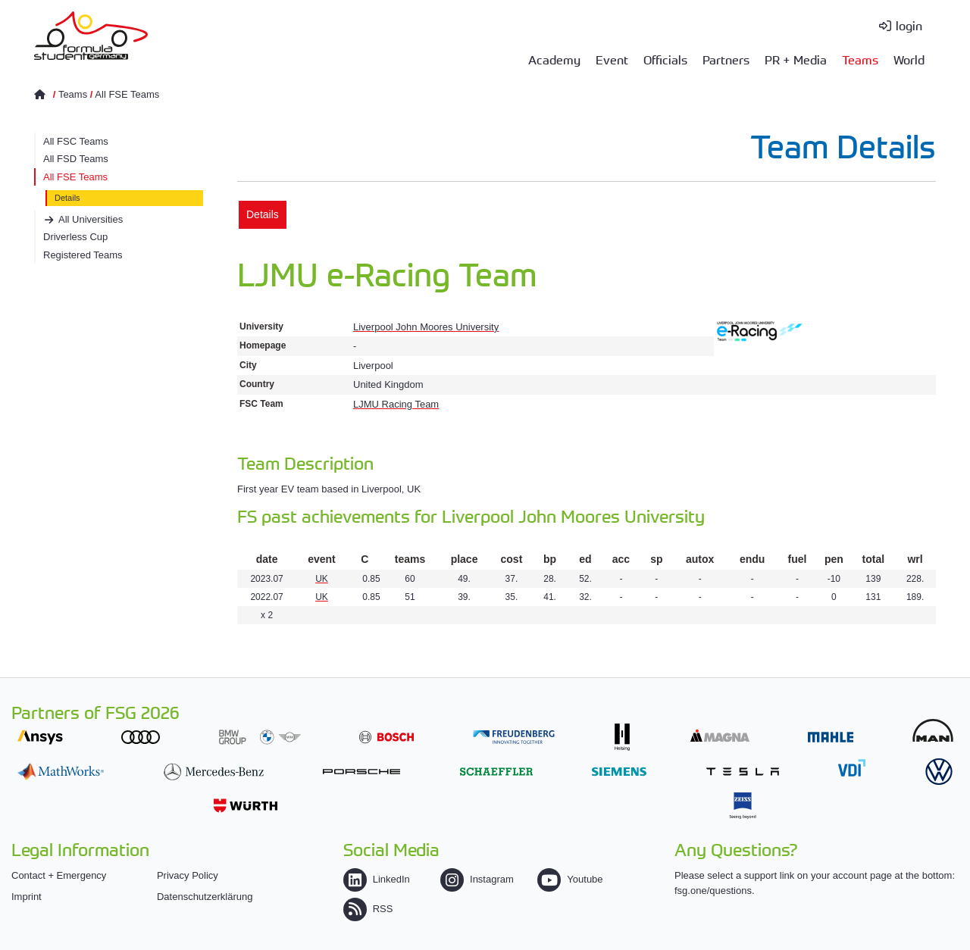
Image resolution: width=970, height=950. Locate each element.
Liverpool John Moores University (426, 327)
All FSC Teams (75, 141)
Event (612, 59)
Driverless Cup (75, 236)
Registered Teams (83, 255)
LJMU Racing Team (396, 404)
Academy (554, 59)
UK (321, 578)
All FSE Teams (127, 94)
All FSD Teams (75, 158)
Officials (665, 59)
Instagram (477, 879)
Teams (860, 59)
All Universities (90, 219)
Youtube (569, 879)
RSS (368, 908)
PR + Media (796, 59)
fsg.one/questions (713, 890)
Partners (725, 59)
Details (67, 197)
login (909, 25)
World (909, 59)
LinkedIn (376, 879)
